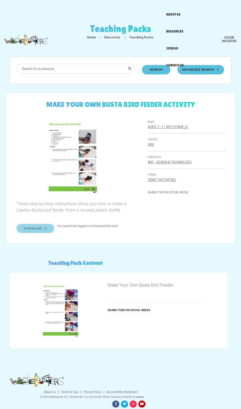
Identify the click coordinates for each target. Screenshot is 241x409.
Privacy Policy (120, 391)
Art (152, 171)
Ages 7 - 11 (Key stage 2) (169, 136)
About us (101, 8)
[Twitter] (210, 392)
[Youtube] (227, 392)
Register (229, 9)
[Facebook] (201, 392)
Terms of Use (98, 391)
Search (156, 76)
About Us (78, 391)
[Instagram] (218, 392)
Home (91, 39)
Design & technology (175, 171)
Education (112, 39)
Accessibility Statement (150, 391)
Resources (121, 8)
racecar (168, 395)
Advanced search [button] (202, 76)
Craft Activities (163, 188)
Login (229, 6)
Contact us (158, 8)
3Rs (152, 153)
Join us (139, 8)
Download (38, 243)
